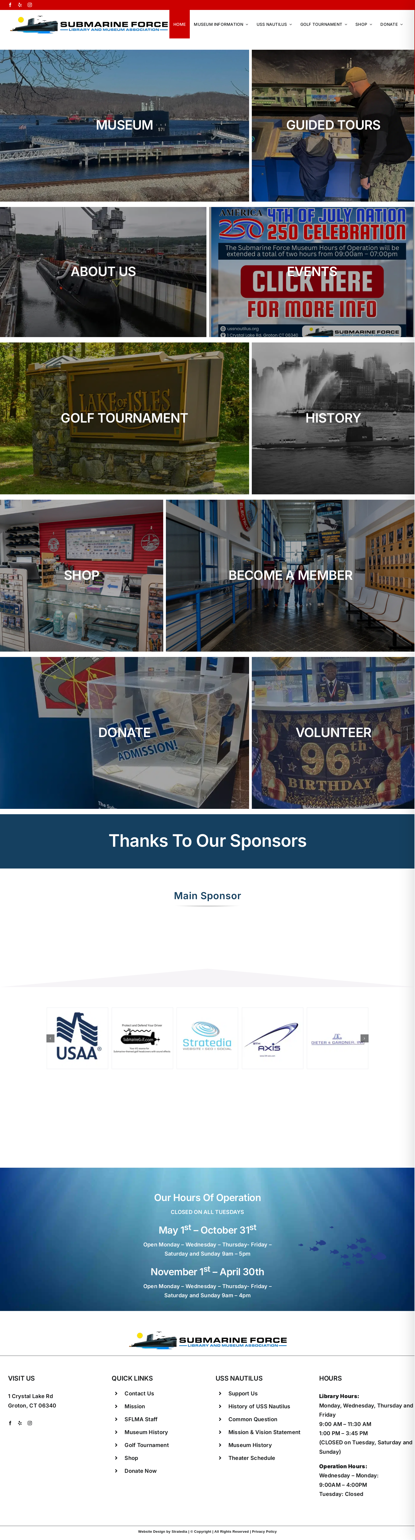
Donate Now (141, 1471)
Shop (131, 1458)
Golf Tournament (147, 1445)
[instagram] (30, 1423)
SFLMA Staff (141, 1419)
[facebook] (10, 1423)
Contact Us (139, 1393)
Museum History (146, 1432)
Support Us (243, 1393)
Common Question (253, 1419)
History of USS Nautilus (259, 1406)
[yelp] (20, 1423)
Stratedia (179, 1532)
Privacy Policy (264, 1532)
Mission (135, 1406)
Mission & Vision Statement (264, 1432)
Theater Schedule (251, 1458)
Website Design (151, 1532)
